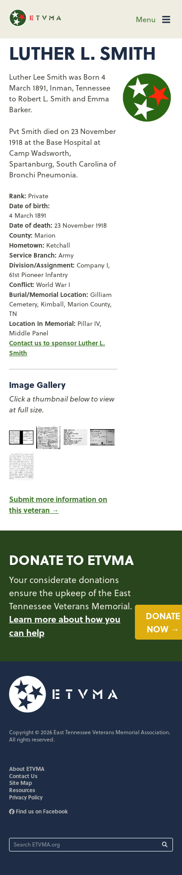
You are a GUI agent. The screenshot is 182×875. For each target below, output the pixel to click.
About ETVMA (26, 769)
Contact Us (23, 776)
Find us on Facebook (38, 811)
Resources (22, 790)
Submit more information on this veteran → (58, 504)
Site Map (20, 783)
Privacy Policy (26, 797)
